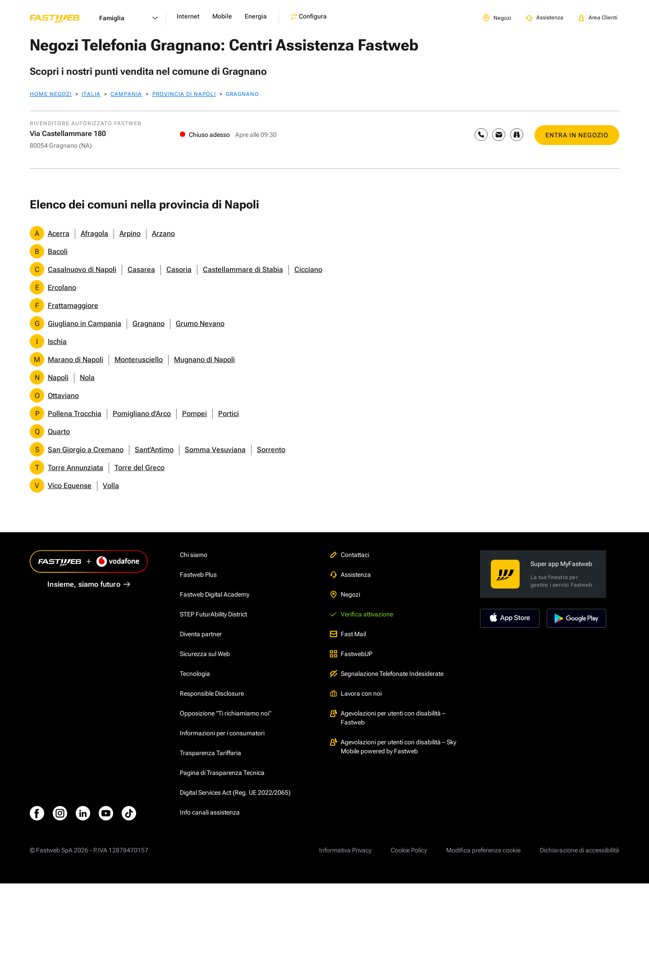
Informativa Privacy (345, 850)
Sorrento (271, 449)
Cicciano (308, 269)
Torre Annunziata (75, 467)
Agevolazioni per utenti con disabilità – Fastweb (387, 718)
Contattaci (349, 554)
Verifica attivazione (361, 614)
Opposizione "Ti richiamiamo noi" (225, 713)
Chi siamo (193, 554)
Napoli (58, 377)
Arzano (163, 233)
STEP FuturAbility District (213, 614)
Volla (111, 485)
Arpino (130, 233)
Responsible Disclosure (212, 693)
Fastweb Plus (198, 574)
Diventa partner (201, 634)
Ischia (57, 341)
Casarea (141, 269)
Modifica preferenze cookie (483, 850)
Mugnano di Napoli (204, 359)
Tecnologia (195, 673)
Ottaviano (63, 395)
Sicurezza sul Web (205, 653)
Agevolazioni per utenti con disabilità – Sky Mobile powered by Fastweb (393, 746)
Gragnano (149, 323)
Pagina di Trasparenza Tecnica (222, 772)
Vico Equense (69, 485)
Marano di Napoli (75, 359)
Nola (87, 377)
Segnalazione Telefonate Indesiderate (386, 673)
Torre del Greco (139, 467)
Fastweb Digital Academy (214, 594)
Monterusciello (138, 359)
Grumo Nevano (200, 323)
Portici (228, 413)
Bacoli (58, 251)
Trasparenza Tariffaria (210, 752)
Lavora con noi (356, 693)
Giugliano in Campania (84, 323)
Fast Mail (348, 634)
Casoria (179, 269)
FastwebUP (351, 653)
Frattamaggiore (73, 305)
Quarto (59, 431)
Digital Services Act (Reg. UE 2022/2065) (235, 792)
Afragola (94, 233)
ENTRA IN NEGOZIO (576, 135)
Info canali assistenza (210, 812)
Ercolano (62, 287)
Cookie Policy (409, 850)
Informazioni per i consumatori (222, 733)
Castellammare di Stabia (243, 269)
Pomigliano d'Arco (142, 413)
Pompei (194, 413)
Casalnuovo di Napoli (82, 269)
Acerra (58, 233)
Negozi (345, 594)
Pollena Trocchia (74, 413)
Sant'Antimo (154, 449)
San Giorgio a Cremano (85, 449)
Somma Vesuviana (215, 449)
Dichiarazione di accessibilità (579, 850)
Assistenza (350, 574)
